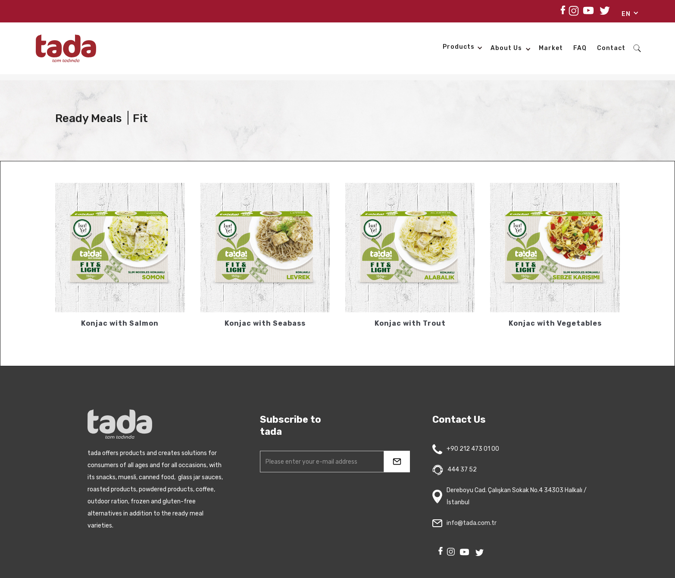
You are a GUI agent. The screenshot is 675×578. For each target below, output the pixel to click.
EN (626, 14)
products (459, 46)
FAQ (580, 48)
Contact (611, 48)
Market (551, 48)
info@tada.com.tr (472, 523)
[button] (627, 15)
